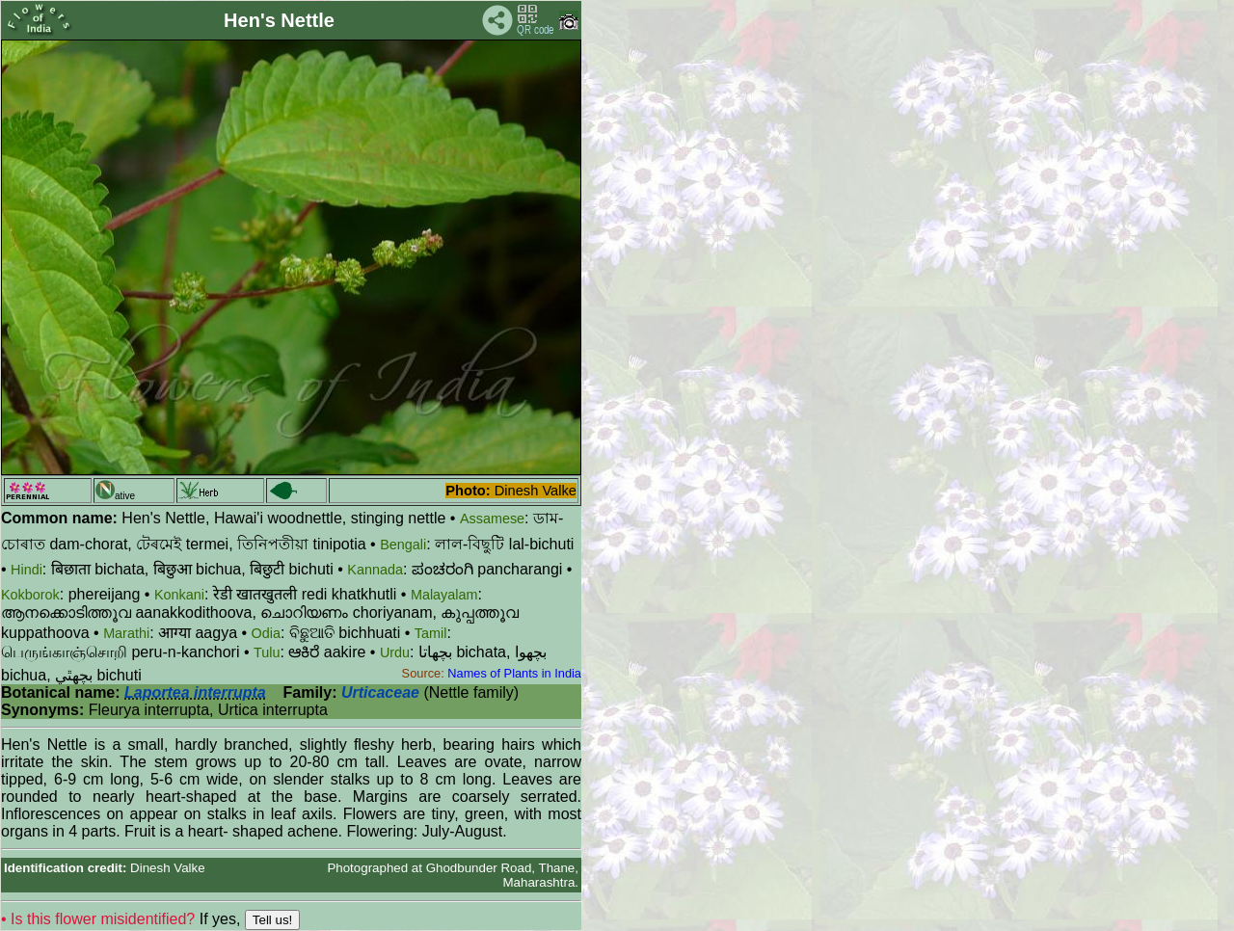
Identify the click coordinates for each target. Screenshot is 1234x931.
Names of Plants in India (514, 673)
